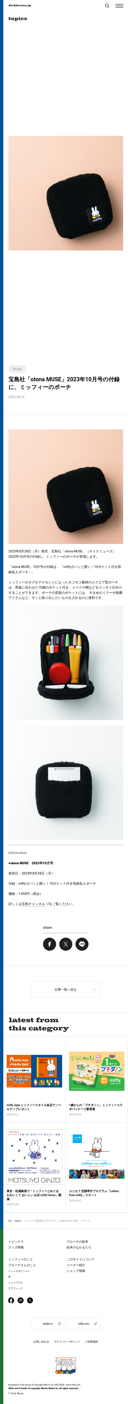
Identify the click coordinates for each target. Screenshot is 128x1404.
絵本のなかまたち (79, 1247)
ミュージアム (15, 1282)
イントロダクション (19, 1271)
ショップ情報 (76, 1271)
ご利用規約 (91, 1341)
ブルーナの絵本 (77, 1241)
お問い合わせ (41, 1341)
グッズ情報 (16, 1247)
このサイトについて (81, 1259)
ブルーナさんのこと (22, 1265)
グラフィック (15, 1288)
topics (18, 1220)
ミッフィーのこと (20, 1259)
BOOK (17, 369)
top (10, 1220)
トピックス (16, 1241)
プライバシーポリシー (67, 1341)
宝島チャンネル (33, 904)
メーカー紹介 (76, 1265)
